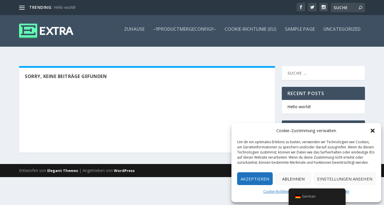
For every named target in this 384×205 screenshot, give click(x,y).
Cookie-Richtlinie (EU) (250, 33)
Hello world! (64, 7)
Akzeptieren (255, 179)
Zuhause (134, 33)
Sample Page (300, 33)
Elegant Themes (62, 166)
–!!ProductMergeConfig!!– (184, 33)
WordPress (124, 166)
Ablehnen (293, 179)
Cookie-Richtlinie (276, 191)
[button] (372, 131)
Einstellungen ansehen (344, 179)
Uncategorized (342, 33)
